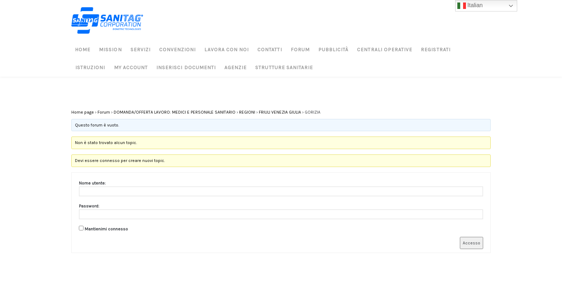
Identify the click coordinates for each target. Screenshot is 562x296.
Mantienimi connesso (106, 228)
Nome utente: (92, 183)
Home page (82, 112)
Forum (103, 112)
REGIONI (247, 112)
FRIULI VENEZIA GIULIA (280, 112)
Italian (470, 5)
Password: (89, 206)
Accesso (471, 242)
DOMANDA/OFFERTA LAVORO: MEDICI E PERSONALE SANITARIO (174, 112)
